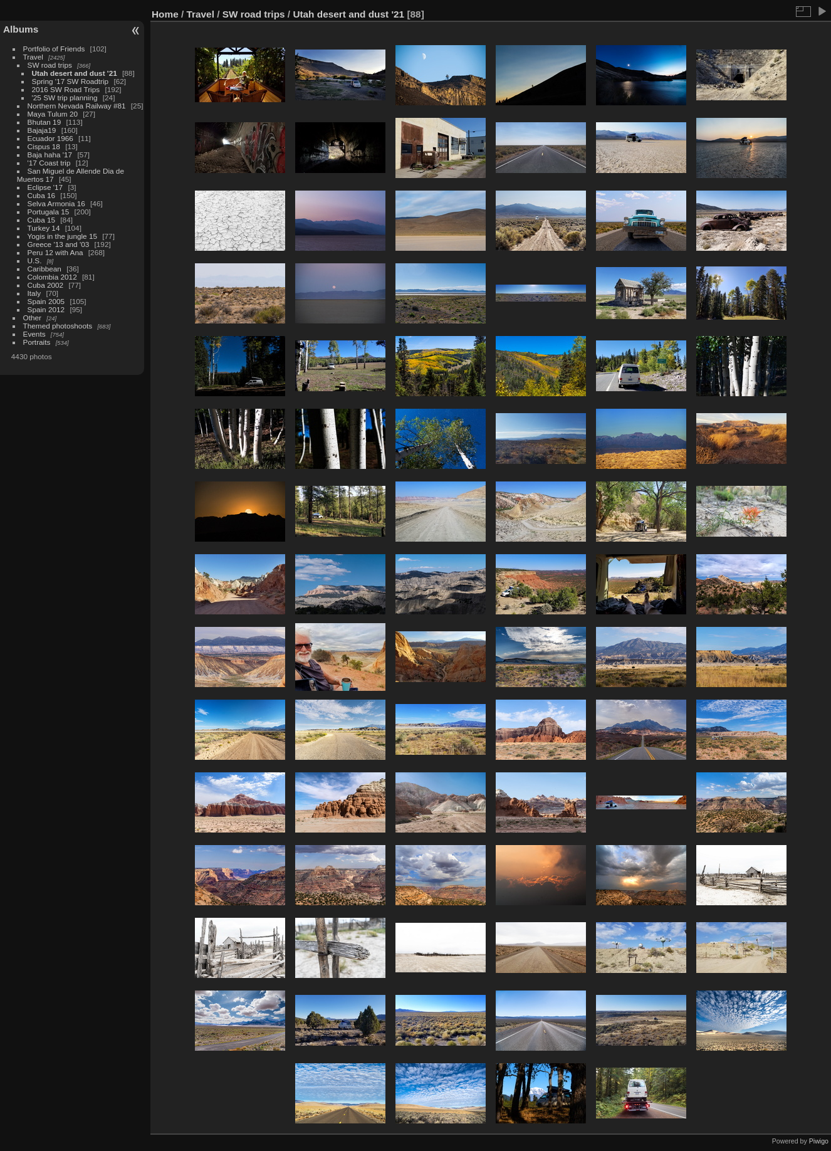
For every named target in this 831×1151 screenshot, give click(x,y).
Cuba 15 (41, 220)
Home (165, 14)
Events (34, 334)
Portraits (37, 342)
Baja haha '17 (50, 154)
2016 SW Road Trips (66, 89)
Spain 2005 (46, 301)
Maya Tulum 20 (53, 114)
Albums (20, 29)
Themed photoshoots (58, 326)
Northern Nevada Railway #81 (77, 106)
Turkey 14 (44, 228)
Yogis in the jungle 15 (62, 236)
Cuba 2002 (46, 285)
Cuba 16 (41, 195)
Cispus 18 (44, 146)
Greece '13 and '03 (59, 244)
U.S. (35, 260)
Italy (34, 293)
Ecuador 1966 (50, 138)
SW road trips (50, 65)
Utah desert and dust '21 (74, 73)
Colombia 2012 (52, 277)
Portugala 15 (49, 212)
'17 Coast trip (49, 163)
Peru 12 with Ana (55, 252)
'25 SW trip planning (65, 97)
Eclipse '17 (45, 187)
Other (32, 317)
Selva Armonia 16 (56, 203)
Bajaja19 (42, 130)
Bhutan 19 (44, 122)
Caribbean (44, 269)
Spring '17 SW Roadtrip (70, 81)
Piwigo (818, 1141)
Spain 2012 (46, 309)
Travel (33, 57)
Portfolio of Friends (54, 49)
